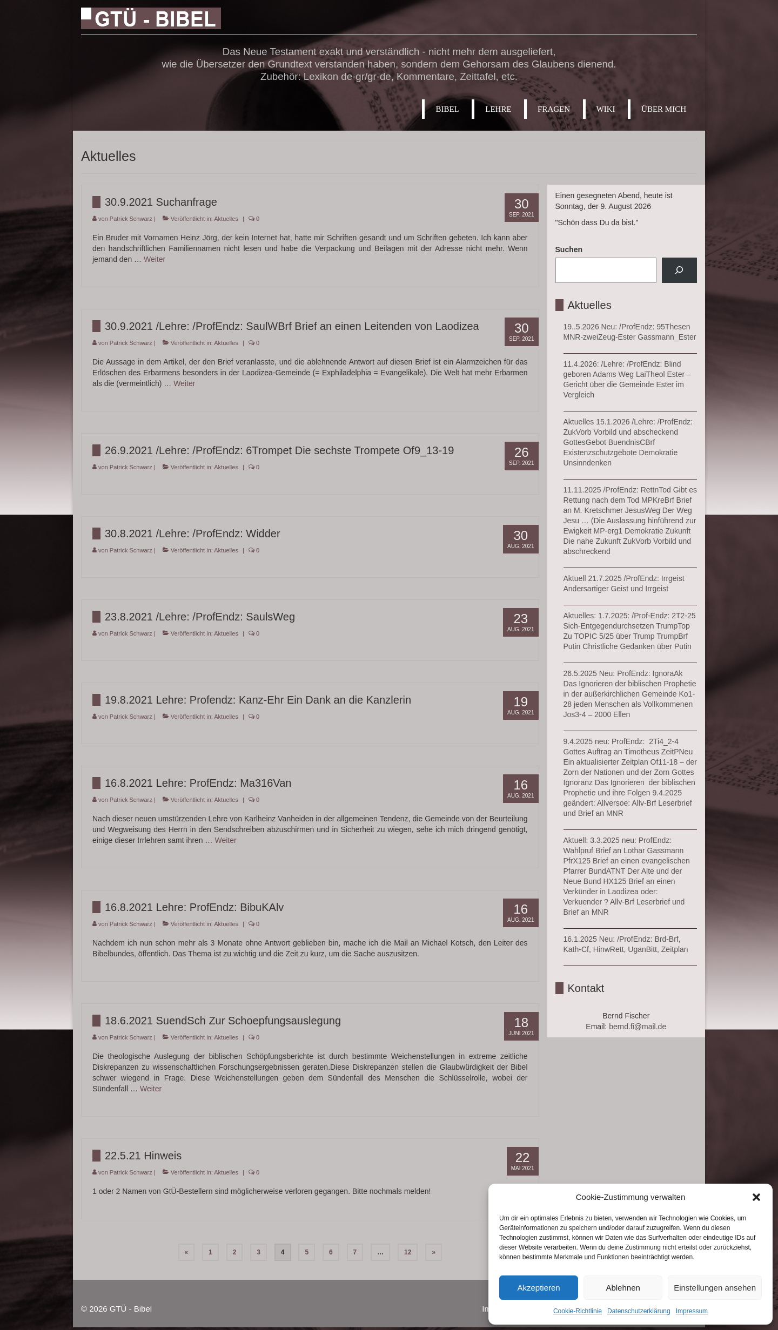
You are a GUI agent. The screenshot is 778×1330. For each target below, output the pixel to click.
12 (407, 1252)
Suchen (569, 249)
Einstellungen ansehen (715, 1287)
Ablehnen (623, 1287)
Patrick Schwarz (131, 218)
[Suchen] (679, 270)
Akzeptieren (538, 1287)
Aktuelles (226, 218)
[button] (756, 1197)
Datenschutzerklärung (638, 1311)
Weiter (154, 259)
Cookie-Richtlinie (577, 1311)
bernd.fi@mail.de (637, 1026)
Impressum (692, 1311)
